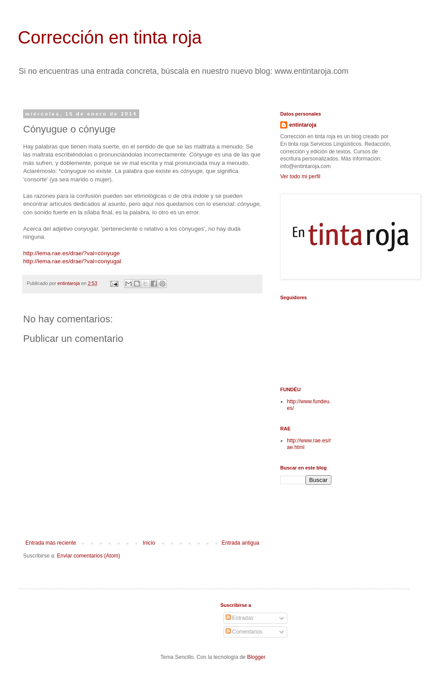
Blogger (256, 657)
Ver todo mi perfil (300, 176)
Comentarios (244, 632)
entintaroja (302, 125)
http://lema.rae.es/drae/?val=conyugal (72, 261)
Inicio (149, 543)
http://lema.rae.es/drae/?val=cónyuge (71, 253)
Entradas (240, 618)
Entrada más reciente (50, 543)
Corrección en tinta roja (110, 37)
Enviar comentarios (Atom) (88, 556)
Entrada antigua (240, 543)
